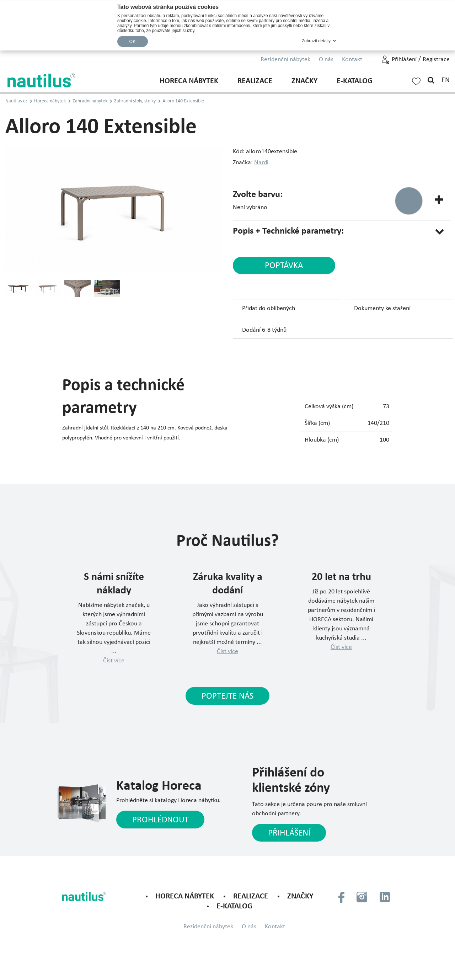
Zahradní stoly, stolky (135, 101)
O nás (326, 59)
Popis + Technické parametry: (288, 231)
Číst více (113, 661)
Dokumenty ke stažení (382, 308)
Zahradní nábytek (90, 101)
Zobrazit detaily (316, 40)
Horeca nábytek (189, 81)
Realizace (254, 81)
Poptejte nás (227, 696)
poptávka (282, 266)
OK (132, 41)
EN (445, 80)
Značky (304, 81)
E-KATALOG (355, 81)
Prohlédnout (160, 820)
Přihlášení (404, 59)
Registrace (436, 59)
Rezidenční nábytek (285, 59)
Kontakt (352, 59)
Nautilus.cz (16, 101)
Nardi (261, 162)
